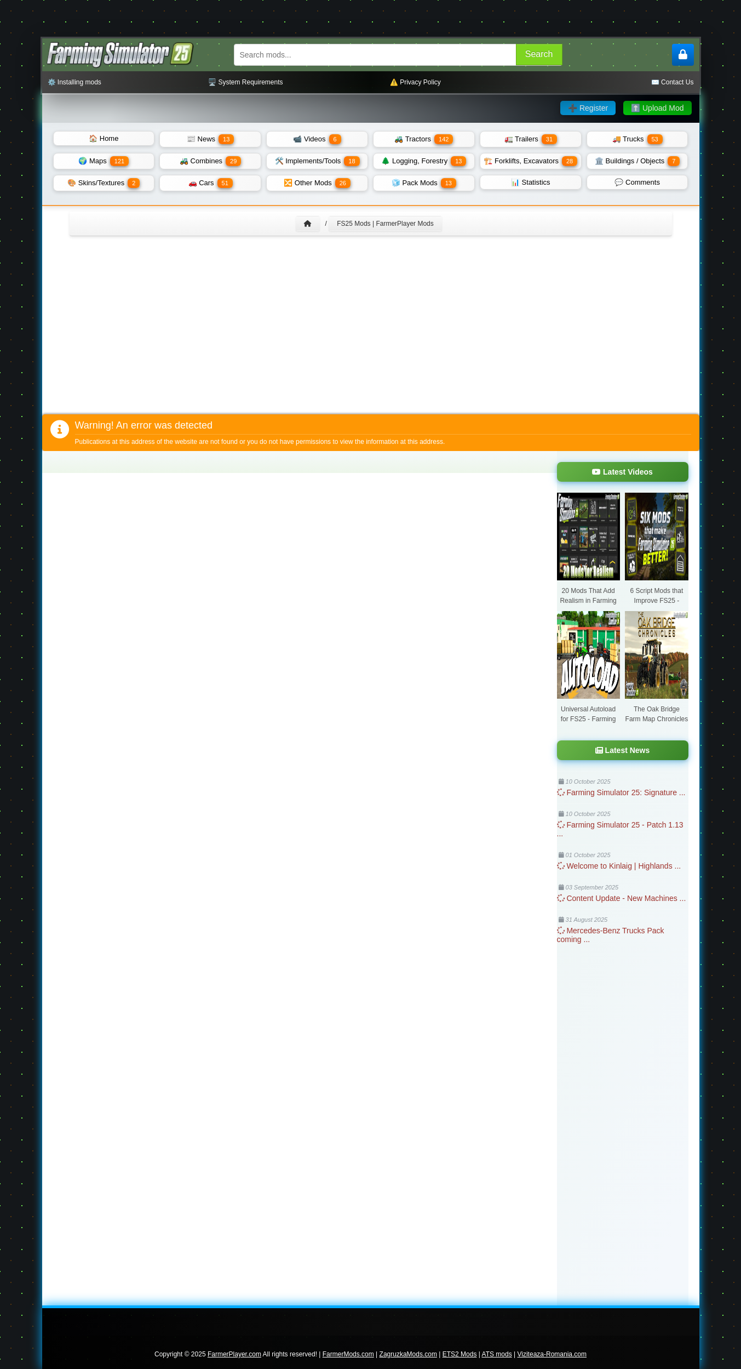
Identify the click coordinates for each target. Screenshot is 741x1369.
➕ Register (588, 108)
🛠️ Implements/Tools (317, 161)
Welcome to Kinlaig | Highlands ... (619, 866)
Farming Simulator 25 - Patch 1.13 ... (620, 829)
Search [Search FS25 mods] (539, 54)
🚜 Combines (210, 161)
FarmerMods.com (348, 1354)
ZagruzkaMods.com (408, 1354)
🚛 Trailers (530, 139)
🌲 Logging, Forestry (423, 161)
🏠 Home (103, 138)
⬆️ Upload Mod (657, 108)
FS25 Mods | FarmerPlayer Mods (385, 223)
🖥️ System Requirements (245, 82)
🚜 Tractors (423, 139)
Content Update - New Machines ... (621, 898)
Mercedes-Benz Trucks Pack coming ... (610, 935)
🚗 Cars (210, 183)
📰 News (210, 139)
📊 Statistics (530, 182)
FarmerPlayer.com (234, 1354)
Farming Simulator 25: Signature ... (621, 792)
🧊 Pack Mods (424, 183)
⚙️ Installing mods (74, 82)
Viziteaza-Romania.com (552, 1354)
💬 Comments (636, 182)
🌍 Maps (103, 161)
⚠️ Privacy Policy (415, 82)
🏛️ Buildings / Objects (637, 161)
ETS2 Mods (460, 1354)
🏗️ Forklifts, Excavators (530, 161)
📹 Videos (317, 139)
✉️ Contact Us (672, 82)
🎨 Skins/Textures (103, 183)
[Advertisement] (370, 332)
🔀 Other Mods (317, 183)
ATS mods (497, 1354)
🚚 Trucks (637, 139)
